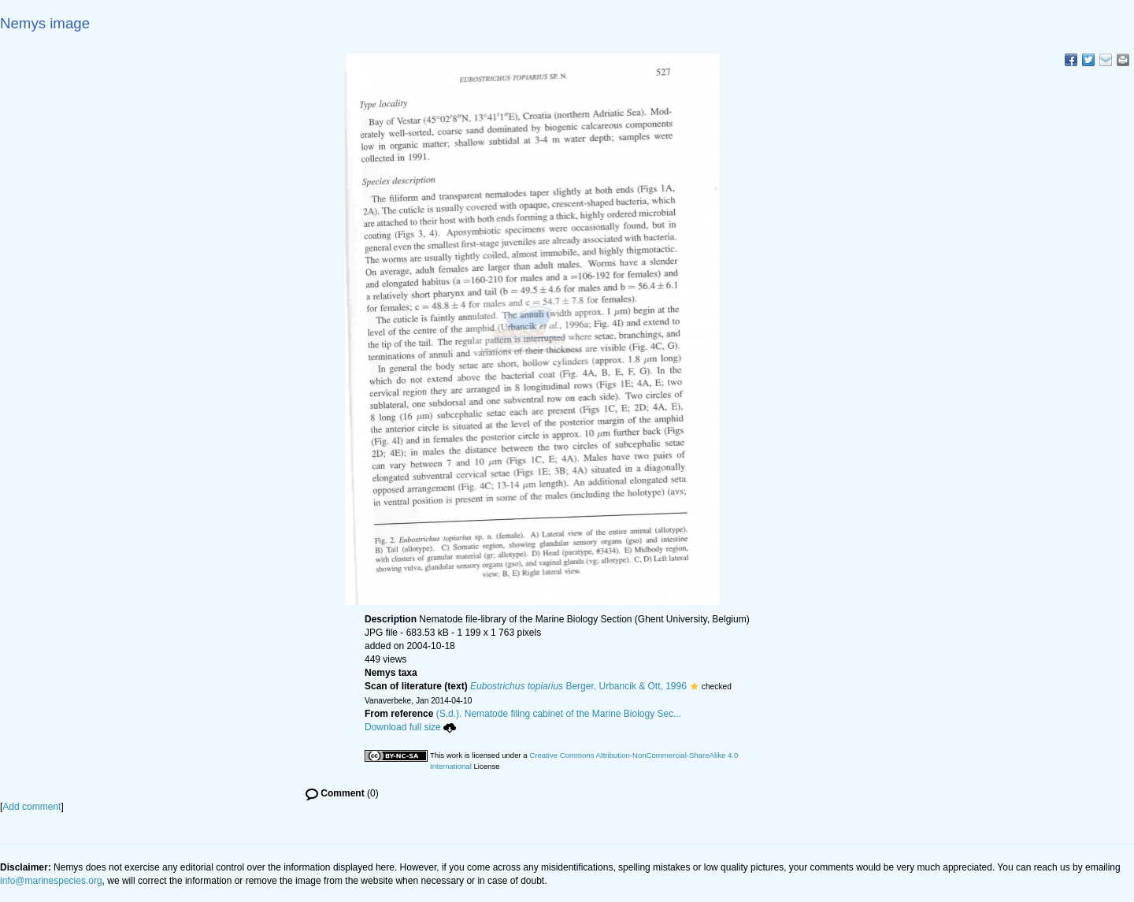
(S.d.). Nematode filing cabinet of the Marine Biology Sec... (559, 713)
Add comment (31, 806)
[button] (694, 686)
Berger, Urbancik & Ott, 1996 (578, 686)
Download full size (410, 727)
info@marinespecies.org (51, 880)
